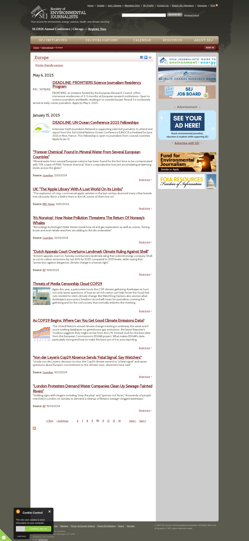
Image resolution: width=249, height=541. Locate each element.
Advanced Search (191, 15)
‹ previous (62, 421)
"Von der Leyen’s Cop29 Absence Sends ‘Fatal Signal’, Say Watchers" (87, 357)
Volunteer (202, 5)
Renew (121, 526)
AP (44, 270)
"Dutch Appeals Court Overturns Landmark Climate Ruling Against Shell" (91, 251)
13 (114, 421)
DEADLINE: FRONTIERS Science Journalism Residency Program (96, 84)
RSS (213, 5)
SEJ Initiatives (53, 40)
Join (55, 526)
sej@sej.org (43, 539)
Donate (100, 5)
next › (132, 421)
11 (103, 421)
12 (108, 421)
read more (21, 536)
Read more (145, 179)
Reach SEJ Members (183, 5)
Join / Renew (114, 5)
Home (91, 5)
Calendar (142, 40)
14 (119, 421)
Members (64, 526)
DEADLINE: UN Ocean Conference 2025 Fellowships (95, 122)
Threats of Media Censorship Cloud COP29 (67, 283)
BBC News (49, 204)
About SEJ (203, 40)
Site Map (131, 526)
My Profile (148, 5)
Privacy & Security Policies (83, 526)
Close (49, 511)
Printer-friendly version (49, 65)
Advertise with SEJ (186, 143)
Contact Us (163, 5)
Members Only (132, 5)
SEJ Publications (102, 40)
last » (143, 421)
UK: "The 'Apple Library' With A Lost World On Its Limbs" (78, 189)
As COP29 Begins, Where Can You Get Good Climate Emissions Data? (88, 320)
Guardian (48, 175)
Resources (172, 40)
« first (49, 421)
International (48, 47)
